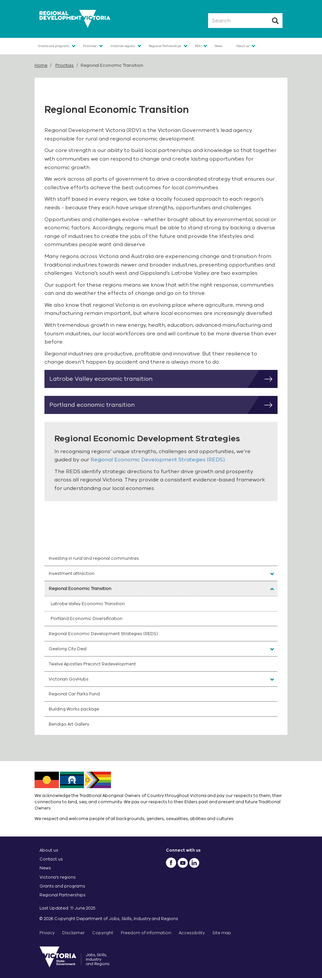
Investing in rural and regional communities (94, 558)
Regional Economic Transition (80, 588)
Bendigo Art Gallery (69, 724)
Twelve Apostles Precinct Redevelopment (92, 664)
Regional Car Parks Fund (74, 694)
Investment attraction (71, 573)
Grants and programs (53, 46)
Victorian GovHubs (69, 679)
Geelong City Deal (68, 649)
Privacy (47, 933)
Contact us (51, 859)
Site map (221, 933)
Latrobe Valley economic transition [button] (163, 379)
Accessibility (192, 933)
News (218, 46)
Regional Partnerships (165, 46)
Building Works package (74, 709)
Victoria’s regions (58, 877)
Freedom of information (146, 933)
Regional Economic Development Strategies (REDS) (158, 459)
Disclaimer (73, 933)
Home (41, 65)
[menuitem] (161, 558)
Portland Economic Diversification (86, 618)
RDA (198, 46)
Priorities (89, 46)
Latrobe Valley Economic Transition (88, 603)
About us (242, 46)
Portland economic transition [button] (163, 405)
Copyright (102, 933)
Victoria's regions (122, 46)
